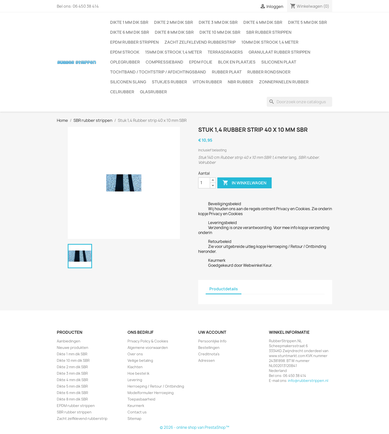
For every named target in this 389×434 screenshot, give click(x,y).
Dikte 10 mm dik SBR (219, 32)
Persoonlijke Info (212, 341)
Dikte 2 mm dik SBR (173, 22)
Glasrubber (153, 92)
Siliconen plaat (278, 62)
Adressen (206, 360)
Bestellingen (209, 347)
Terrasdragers (225, 52)
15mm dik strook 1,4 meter (173, 52)
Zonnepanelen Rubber (284, 82)
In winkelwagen (244, 183)
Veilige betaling (140, 360)
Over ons (135, 354)
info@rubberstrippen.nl (308, 380)
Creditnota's (209, 354)
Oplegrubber (125, 62)
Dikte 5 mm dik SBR (307, 22)
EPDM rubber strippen (134, 42)
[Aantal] (204, 182)
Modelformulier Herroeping (151, 392)
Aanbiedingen (68, 341)
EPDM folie (200, 62)
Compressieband (164, 62)
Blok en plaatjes (237, 62)
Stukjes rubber (169, 82)
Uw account (212, 332)
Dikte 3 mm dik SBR (218, 22)
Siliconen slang (128, 82)
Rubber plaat (227, 72)
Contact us (137, 412)
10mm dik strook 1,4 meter (269, 42)
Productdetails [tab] (223, 289)
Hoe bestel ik (138, 373)
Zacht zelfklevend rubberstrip (200, 42)
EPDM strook (124, 52)
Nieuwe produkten (72, 347)
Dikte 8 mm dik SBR (174, 32)
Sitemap (134, 418)
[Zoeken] (299, 102)
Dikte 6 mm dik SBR (129, 32)
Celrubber (122, 92)
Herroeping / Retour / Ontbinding (156, 386)
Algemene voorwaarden (148, 347)
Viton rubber (207, 82)
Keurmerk (136, 405)
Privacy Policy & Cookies (148, 341)
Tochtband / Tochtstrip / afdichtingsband (158, 72)
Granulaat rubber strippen (279, 52)
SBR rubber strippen (269, 32)
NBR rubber (240, 82)
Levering (135, 379)
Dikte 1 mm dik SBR (129, 22)
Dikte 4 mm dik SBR (262, 22)
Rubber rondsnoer (269, 72)
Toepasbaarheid (141, 399)
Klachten (135, 367)
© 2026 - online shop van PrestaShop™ (194, 427)
